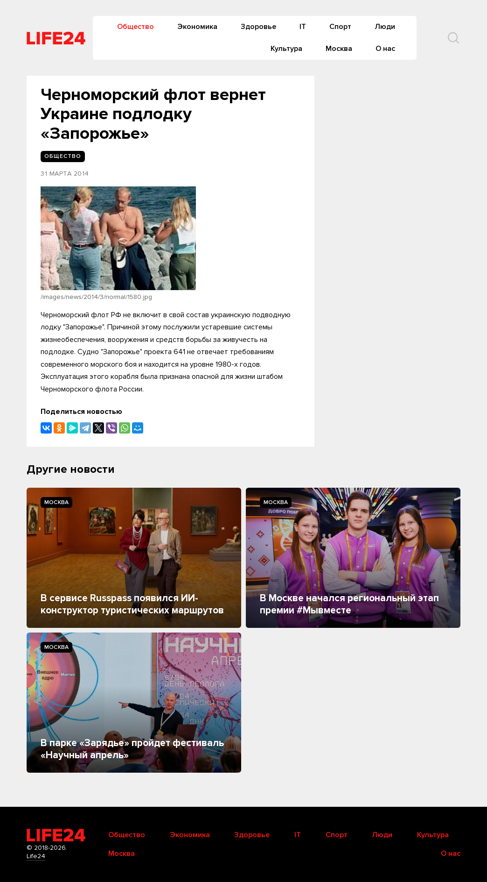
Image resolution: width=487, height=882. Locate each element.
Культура (286, 48)
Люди (385, 26)
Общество (135, 26)
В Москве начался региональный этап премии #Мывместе (349, 604)
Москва (339, 48)
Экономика (197, 26)
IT (302, 26)
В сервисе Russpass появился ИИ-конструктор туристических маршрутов (132, 604)
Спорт (340, 26)
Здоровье (258, 26)
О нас (385, 48)
